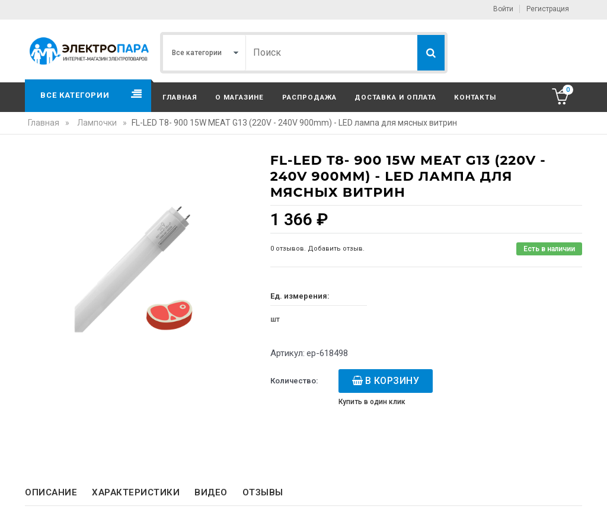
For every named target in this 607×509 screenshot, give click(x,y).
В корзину (392, 380)
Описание (51, 492)
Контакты (475, 97)
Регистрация (547, 9)
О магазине (239, 97)
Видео (211, 492)
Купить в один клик (371, 402)
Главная (179, 97)
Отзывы (262, 492)
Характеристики (136, 492)
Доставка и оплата (395, 97)
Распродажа (309, 97)
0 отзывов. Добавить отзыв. (317, 248)
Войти (503, 9)
